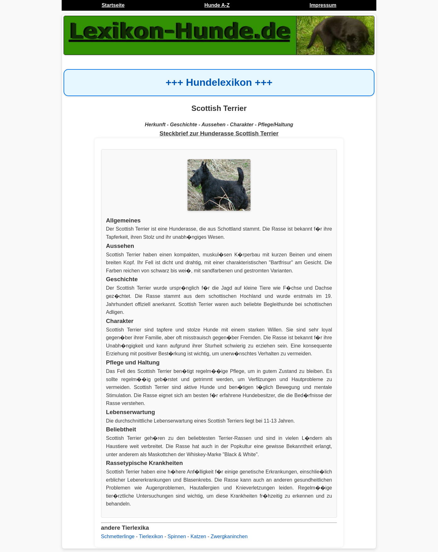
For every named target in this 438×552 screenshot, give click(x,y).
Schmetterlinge (118, 536)
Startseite (113, 5)
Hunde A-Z (217, 5)
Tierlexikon (151, 536)
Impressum (323, 5)
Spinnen (176, 536)
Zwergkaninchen (229, 536)
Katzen (198, 536)
